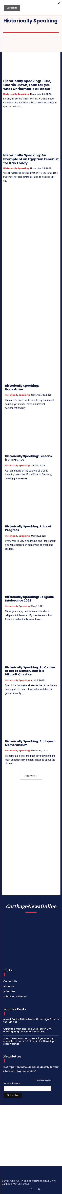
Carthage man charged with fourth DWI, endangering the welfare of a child (27, 1030)
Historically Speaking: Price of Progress (28, 528)
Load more (31, 775)
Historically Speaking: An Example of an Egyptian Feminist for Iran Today (31, 159)
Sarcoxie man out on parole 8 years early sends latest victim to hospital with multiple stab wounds (29, 1041)
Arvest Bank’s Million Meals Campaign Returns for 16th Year (31, 1020)
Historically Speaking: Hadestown (22, 387)
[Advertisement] (31, 1135)
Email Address (12, 1083)
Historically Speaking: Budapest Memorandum (30, 743)
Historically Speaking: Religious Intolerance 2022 (29, 598)
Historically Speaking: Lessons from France (28, 458)
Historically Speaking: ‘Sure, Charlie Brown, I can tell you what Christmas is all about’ (27, 85)
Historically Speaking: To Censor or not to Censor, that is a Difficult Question (30, 670)
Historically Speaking (16, 94)
